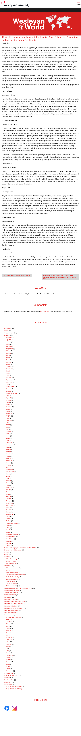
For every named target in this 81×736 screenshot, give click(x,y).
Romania (8, 492)
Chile (7, 373)
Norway (8, 476)
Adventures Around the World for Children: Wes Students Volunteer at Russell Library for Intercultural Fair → (59, 277)
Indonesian (9, 639)
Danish (8, 626)
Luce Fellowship (10, 581)
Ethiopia (8, 400)
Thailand (8, 521)
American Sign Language (13, 617)
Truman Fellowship (11, 583)
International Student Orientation (14, 603)
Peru (7, 485)
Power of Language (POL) (11, 675)
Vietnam (8, 543)
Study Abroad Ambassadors (14, 686)
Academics (7, 328)
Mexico (8, 456)
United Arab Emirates (12, 534)
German (8, 630)
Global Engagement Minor (12, 592)
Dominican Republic (12, 393)
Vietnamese (9, 671)
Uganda (8, 530)
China (7, 375)
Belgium (8, 353)
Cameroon (9, 369)
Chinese (8, 624)
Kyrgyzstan (9, 442)
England (8, 398)
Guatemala (9, 413)
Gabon (8, 404)
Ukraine (8, 532)
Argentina (8, 340)
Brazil (7, 360)
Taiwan (8, 516)
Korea (7, 440)
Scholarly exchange (11, 559)
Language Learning (10, 612)
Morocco (8, 463)
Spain (7, 507)
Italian (7, 642)
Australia (8, 342)
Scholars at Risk (9, 680)
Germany (8, 407)
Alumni (6, 331)
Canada (8, 371)
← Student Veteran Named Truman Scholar (16, 275)
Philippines (9, 487)
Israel (7, 427)
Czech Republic (10, 386)
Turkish (8, 668)
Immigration (7, 597)
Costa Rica (9, 382)
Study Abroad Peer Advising (14, 689)
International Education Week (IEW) (14, 601)
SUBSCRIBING (44, 311)
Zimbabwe (9, 545)
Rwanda (8, 496)
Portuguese (9, 655)
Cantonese (9, 621)
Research (7, 677)
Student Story (8, 682)
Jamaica (8, 431)
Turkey (8, 527)
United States (10, 539)
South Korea (9, 505)
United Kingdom (10, 536)
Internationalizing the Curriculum (13, 608)
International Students (10, 606)
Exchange (7, 557)
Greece (8, 411)
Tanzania (8, 519)
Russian (8, 660)
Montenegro (9, 460)
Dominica (8, 391)
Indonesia (9, 420)
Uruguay (8, 541)
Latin (7, 651)
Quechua (8, 657)
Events (6, 554)
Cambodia (9, 366)
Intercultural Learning (10, 599)
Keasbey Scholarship (12, 579)
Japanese (9, 644)
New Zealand (10, 472)
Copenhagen (9, 380)
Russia (8, 494)
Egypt (7, 395)
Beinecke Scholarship (12, 568)
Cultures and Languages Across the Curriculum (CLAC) (20, 548)
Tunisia (8, 525)
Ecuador (6, 552)
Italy (7, 429)
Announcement (8, 333)
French (8, 628)
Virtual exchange (11, 563)
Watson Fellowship (11, 586)
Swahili (8, 664)
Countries (7, 335)
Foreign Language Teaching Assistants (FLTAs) (18, 588)
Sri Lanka (8, 510)
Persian (8, 653)
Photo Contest (8, 673)
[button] (78, 2)
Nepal (7, 467)
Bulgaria (8, 362)
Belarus (8, 351)
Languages (7, 615)
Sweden (8, 512)
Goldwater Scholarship (12, 577)
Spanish (8, 662)
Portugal (8, 489)
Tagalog (8, 666)
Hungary (8, 416)
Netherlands (9, 469)
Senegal (8, 498)
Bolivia (8, 357)
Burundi (8, 364)
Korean (8, 646)
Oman (7, 478)
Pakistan (8, 481)
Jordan (8, 436)
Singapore (9, 501)
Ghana (8, 409)
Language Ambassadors (11, 610)
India (7, 418)
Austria (8, 344)
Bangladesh (9, 348)
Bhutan (8, 355)
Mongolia (8, 458)
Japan (7, 433)
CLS (7, 570)
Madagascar (9, 445)
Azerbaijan (9, 346)
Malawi (8, 447)
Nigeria (8, 474)
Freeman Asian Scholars (11, 590)
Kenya (8, 438)
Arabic (8, 619)
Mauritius (8, 454)
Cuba (7, 384)
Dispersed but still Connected (13, 550)
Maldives (8, 451)
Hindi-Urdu (9, 637)
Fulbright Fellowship (12, 572)
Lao (7, 648)
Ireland (8, 424)
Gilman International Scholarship (15, 574)
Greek (7, 633)
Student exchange (11, 561)
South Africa (9, 503)
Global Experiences (10, 595)
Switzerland (9, 514)
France (8, 402)
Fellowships (7, 565)
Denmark (8, 389)
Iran (7, 422)
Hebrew (8, 635)
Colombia (8, 378)
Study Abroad (8, 684)
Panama (8, 483)
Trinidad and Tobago (12, 523)
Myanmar (8, 465)
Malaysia (8, 449)
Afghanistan (9, 337)
